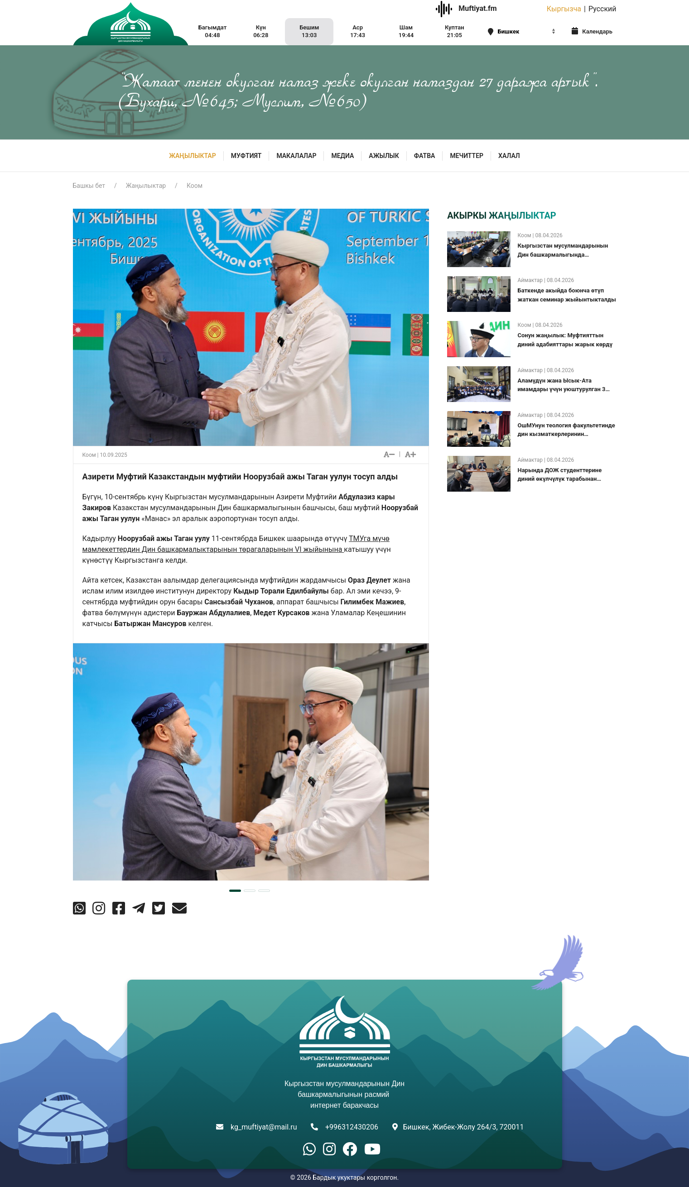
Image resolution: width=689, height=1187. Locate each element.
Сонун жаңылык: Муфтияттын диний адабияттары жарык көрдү (564, 340)
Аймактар (530, 280)
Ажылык (384, 155)
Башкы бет (89, 185)
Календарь (592, 31)
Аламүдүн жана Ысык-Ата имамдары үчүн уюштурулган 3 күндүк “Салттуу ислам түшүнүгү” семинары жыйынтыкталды (564, 385)
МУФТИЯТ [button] (246, 155)
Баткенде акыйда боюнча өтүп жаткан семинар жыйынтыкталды (566, 295)
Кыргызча (564, 9)
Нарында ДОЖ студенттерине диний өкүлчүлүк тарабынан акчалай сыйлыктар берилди (559, 475)
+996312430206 (351, 1127)
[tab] (235, 891)
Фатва (424, 155)
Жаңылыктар (192, 155)
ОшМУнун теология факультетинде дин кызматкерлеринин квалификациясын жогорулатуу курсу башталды (566, 430)
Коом (194, 185)
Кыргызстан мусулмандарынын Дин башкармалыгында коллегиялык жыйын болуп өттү (563, 250)
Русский (602, 9)
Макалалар (296, 155)
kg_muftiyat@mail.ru (264, 1127)
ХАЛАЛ (509, 155)
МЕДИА (342, 155)
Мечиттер (466, 155)
